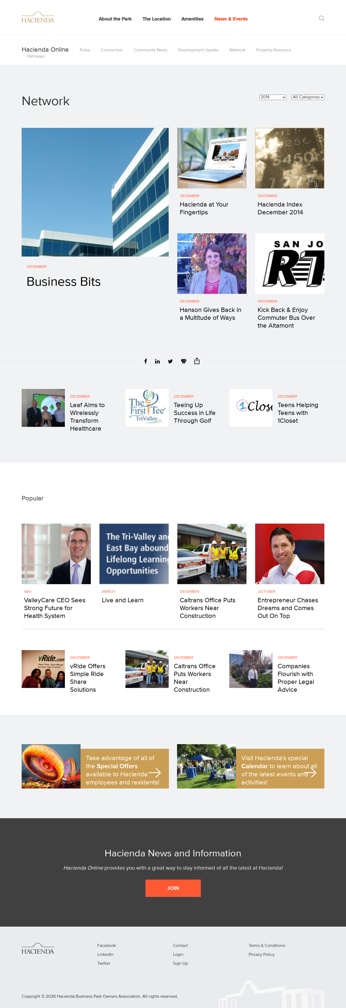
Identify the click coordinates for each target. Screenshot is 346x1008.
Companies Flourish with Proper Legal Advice (296, 678)
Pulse (85, 50)
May (28, 592)
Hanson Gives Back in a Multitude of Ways (210, 314)
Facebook (106, 946)
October (266, 592)
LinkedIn (105, 955)
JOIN (173, 888)
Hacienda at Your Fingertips (204, 208)
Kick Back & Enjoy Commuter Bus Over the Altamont (286, 318)
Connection (112, 50)
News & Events (231, 19)
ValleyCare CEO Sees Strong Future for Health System (54, 608)
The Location (156, 19)
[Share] (197, 362)
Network (237, 50)
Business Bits (63, 282)
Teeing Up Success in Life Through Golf (195, 413)
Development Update (198, 50)
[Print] (183, 362)
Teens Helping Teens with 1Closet (298, 413)
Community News (150, 50)
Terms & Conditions (267, 946)
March (108, 592)
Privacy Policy (262, 955)
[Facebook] (145, 362)
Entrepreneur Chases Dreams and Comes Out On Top (288, 608)
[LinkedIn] (157, 362)
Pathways (36, 56)
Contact (180, 946)
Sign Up (180, 964)
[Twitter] (170, 362)
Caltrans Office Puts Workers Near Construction (207, 608)
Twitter (103, 964)
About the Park (115, 19)
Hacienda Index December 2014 (280, 208)
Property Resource (273, 50)
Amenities (192, 19)
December (36, 267)
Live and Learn (123, 600)
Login (178, 955)
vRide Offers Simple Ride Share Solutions (87, 678)
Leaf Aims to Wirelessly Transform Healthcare (87, 417)
